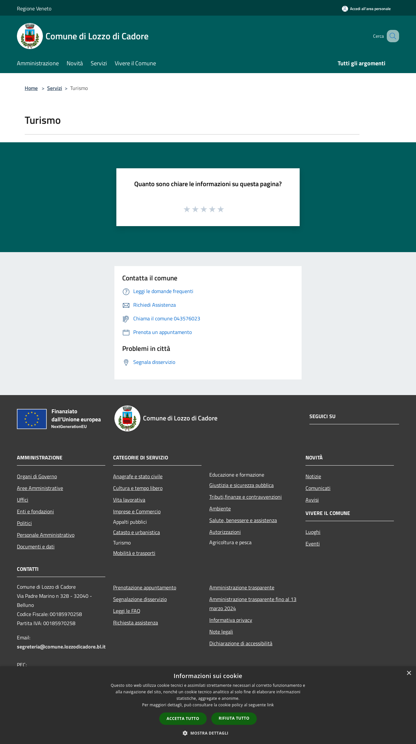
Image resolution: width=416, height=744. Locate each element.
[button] (208, 733)
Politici (24, 523)
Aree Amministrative (40, 488)
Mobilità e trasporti (134, 553)
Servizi (54, 88)
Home (31, 88)
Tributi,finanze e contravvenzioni (245, 497)
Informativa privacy (230, 620)
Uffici (22, 500)
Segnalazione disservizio (140, 599)
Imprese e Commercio (137, 511)
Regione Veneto (34, 8)
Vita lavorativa (129, 500)
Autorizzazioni (225, 532)
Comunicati (318, 488)
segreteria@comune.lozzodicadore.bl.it (61, 646)
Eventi (313, 543)
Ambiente (220, 508)
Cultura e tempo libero (137, 488)
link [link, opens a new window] (270, 705)
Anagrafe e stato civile (137, 476)
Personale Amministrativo (45, 535)
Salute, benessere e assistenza (243, 520)
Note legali (221, 631)
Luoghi (313, 532)
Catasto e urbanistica (136, 532)
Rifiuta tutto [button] (234, 718)
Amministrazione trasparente (241, 587)
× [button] (408, 673)
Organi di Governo (37, 476)
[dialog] (208, 705)
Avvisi (312, 500)
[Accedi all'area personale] (366, 8)
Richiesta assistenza (135, 622)
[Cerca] (391, 36)
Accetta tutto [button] (183, 718)
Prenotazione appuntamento (144, 587)
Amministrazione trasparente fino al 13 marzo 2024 (252, 603)
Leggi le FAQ (126, 611)
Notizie (313, 476)
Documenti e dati (36, 546)
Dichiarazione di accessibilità (240, 643)
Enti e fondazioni (35, 511)
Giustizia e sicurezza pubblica (241, 485)
